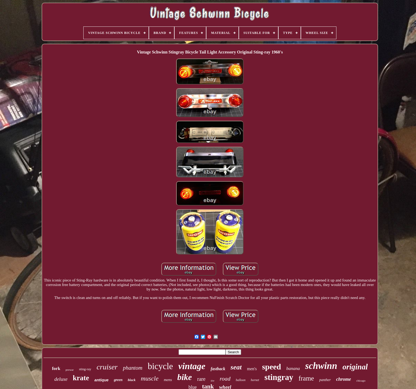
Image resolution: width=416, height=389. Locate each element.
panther (325, 380)
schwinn (321, 366)
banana (293, 368)
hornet (255, 380)
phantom (132, 368)
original (355, 367)
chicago (360, 380)
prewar (70, 369)
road (225, 378)
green (118, 380)
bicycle (160, 366)
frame (306, 378)
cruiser (107, 367)
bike (184, 377)
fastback (218, 368)
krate (81, 378)
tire (212, 380)
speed (271, 366)
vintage (191, 366)
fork (56, 368)
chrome (343, 379)
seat (236, 367)
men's (252, 368)
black (132, 380)
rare (201, 379)
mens (168, 380)
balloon (241, 380)
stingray (279, 377)
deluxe (61, 379)
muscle (150, 378)
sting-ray (85, 369)
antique (101, 380)
